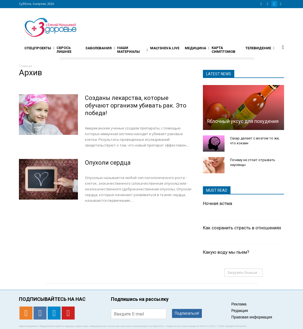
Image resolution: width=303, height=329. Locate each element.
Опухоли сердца (108, 162)
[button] (282, 47)
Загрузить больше (243, 272)
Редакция (239, 310)
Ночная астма (217, 203)
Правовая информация (251, 317)
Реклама (238, 304)
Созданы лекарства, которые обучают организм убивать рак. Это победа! (135, 105)
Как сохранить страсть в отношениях (242, 227)
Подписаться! (187, 313)
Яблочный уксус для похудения (243, 121)
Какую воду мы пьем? (226, 252)
